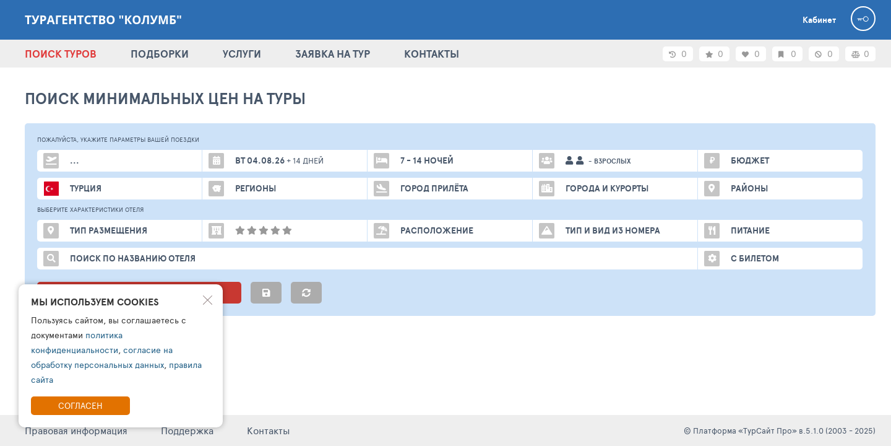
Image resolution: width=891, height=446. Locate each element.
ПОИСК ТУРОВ (61, 53)
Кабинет (819, 20)
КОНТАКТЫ (431, 53)
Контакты (268, 430)
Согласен (80, 405)
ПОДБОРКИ (160, 53)
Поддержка (187, 430)
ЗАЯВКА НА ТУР (332, 53)
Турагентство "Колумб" (103, 20)
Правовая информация (76, 430)
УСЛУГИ (242, 53)
